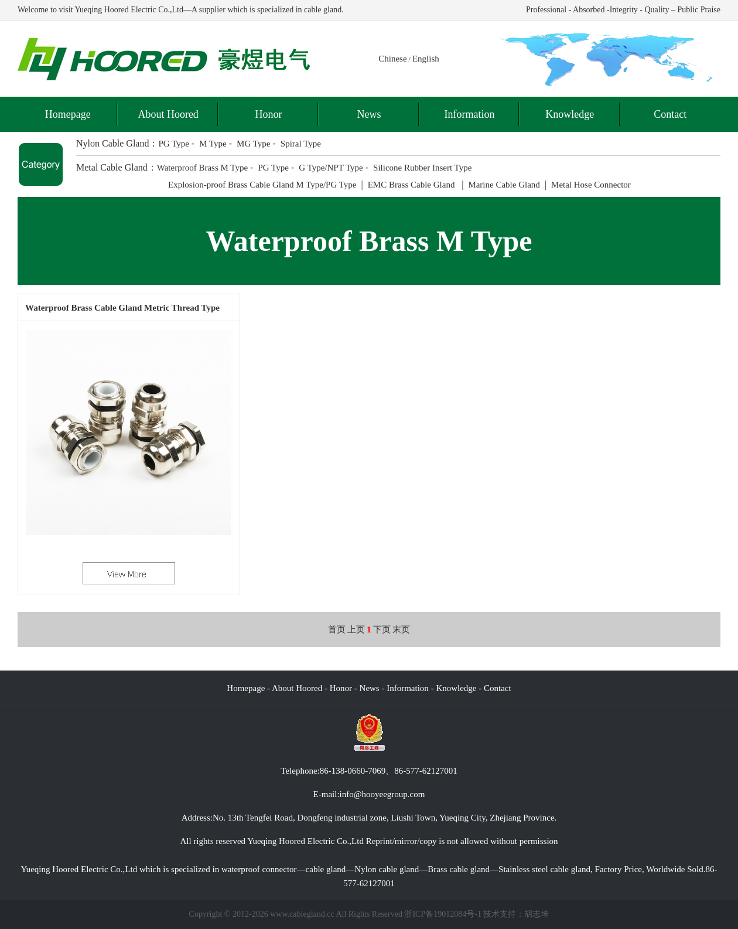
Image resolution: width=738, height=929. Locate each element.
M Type (213, 143)
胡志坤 (536, 914)
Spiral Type (301, 143)
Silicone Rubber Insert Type (422, 167)
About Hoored (168, 114)
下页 (382, 629)
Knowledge (569, 114)
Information (469, 114)
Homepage (68, 114)
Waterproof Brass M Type (202, 167)
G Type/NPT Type (331, 167)
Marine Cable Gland (503, 184)
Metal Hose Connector (591, 184)
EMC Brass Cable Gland (412, 184)
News (369, 114)
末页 (401, 629)
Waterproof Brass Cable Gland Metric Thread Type (122, 307)
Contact (670, 114)
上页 (356, 629)
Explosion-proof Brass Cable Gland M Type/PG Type (262, 184)
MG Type (253, 143)
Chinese (392, 58)
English (425, 58)
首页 (337, 629)
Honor (268, 114)
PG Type (173, 143)
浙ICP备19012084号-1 (442, 914)
